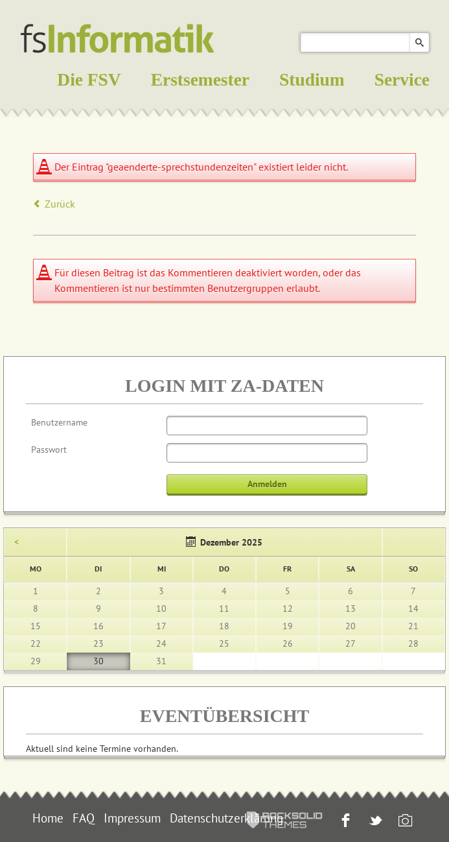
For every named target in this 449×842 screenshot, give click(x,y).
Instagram (403, 821)
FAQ (84, 818)
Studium (312, 80)
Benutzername (59, 422)
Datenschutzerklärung (226, 818)
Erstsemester (200, 80)
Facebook (344, 821)
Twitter (374, 821)
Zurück (60, 203)
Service (402, 80)
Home (47, 818)
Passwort (49, 449)
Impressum (132, 818)
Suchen (419, 42)
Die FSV (89, 80)
